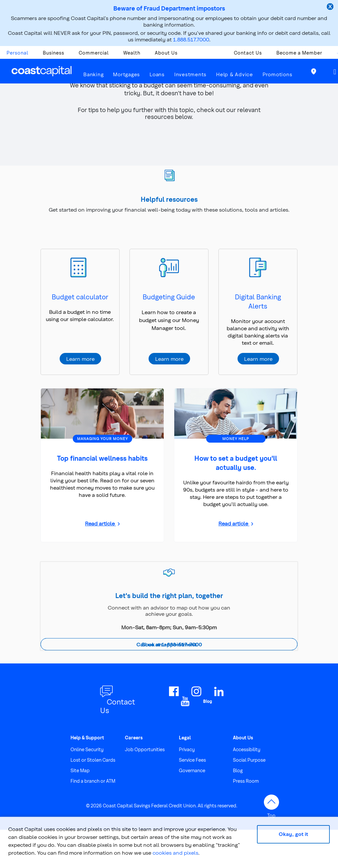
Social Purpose (249, 760)
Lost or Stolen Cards (92, 760)
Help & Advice (234, 74)
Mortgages (126, 74)
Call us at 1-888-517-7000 (169, 644)
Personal (17, 53)
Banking (93, 74)
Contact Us (248, 53)
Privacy (187, 749)
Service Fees (192, 760)
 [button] (334, 72)
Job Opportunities (145, 749)
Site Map (80, 770)
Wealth (131, 53)
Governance (192, 770)
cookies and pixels (175, 852)
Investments (190, 74)
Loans (157, 74)
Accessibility (246, 749)
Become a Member (299, 53)
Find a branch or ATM (92, 781)
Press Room (246, 781)
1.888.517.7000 (191, 39)
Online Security (86, 749)
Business (53, 53)
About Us (166, 53)
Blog (238, 770)
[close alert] (331, 7)
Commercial (94, 53)
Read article (100, 523)
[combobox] (334, 54)
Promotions (278, 74)
